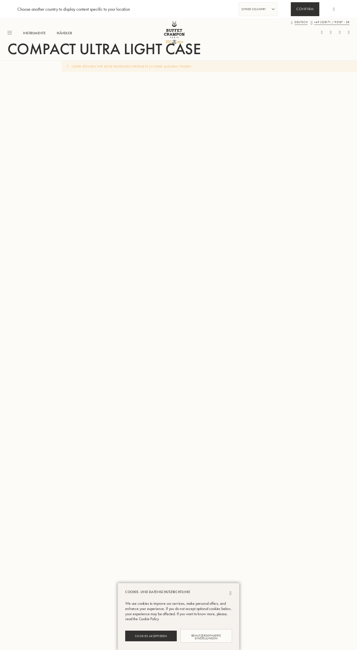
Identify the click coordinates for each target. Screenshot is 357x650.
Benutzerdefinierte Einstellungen (206, 635)
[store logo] (178, 33)
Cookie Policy (149, 618)
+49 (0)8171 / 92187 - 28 (332, 22)
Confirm (305, 9)
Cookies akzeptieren (151, 636)
